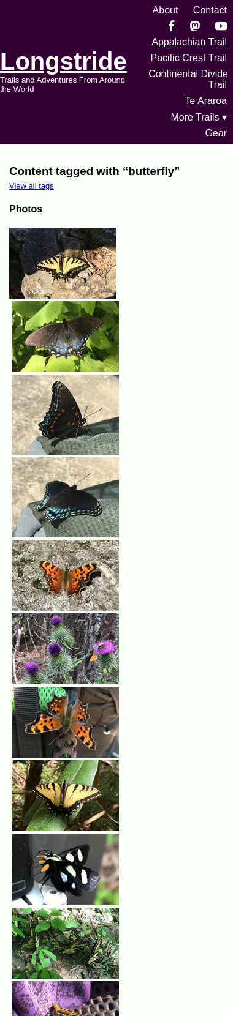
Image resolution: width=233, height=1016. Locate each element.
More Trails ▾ (198, 117)
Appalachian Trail (189, 42)
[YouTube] (221, 26)
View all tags (31, 185)
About (165, 10)
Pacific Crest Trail (189, 58)
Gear (216, 133)
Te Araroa (206, 100)
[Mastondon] (195, 26)
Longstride (63, 61)
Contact (210, 10)
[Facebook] (171, 26)
